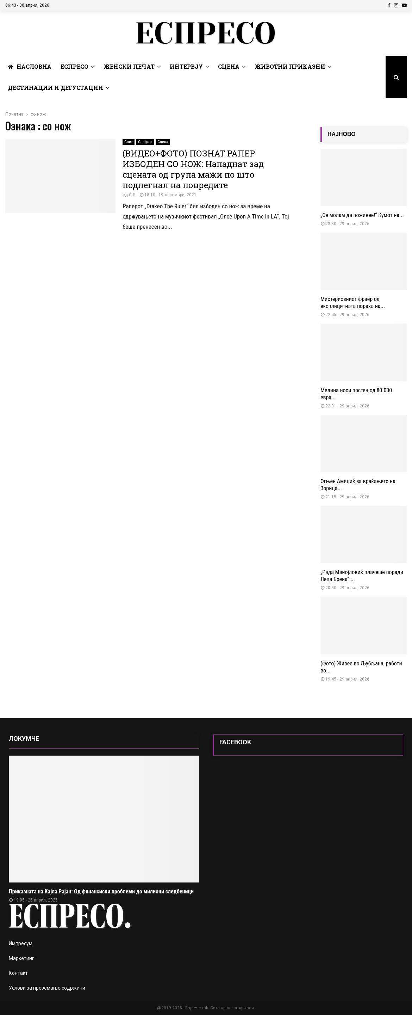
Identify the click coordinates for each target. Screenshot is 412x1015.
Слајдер (145, 142)
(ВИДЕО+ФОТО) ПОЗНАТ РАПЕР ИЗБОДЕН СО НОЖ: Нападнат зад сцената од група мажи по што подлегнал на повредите (193, 169)
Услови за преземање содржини (47, 988)
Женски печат (129, 66)
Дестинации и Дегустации (55, 87)
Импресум (20, 943)
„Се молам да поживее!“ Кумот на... (362, 215)
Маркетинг (21, 958)
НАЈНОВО (341, 134)
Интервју (186, 66)
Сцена (228, 66)
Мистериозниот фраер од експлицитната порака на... (352, 302)
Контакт (18, 973)
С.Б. (132, 194)
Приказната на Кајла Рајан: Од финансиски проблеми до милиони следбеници (101, 891)
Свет (128, 142)
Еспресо (74, 66)
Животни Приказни (290, 66)
